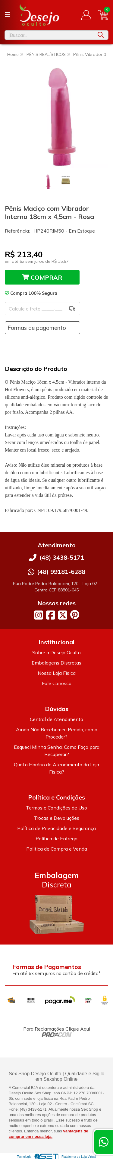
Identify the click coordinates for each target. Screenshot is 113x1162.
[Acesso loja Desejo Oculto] (86, 15)
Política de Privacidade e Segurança (56, 828)
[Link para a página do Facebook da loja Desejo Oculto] (50, 615)
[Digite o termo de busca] (49, 35)
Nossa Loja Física (57, 673)
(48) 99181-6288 (61, 571)
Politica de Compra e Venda (56, 849)
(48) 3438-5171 (61, 557)
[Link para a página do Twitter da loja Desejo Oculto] (62, 615)
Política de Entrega (56, 838)
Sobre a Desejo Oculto (56, 652)
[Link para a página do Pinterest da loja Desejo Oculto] (74, 614)
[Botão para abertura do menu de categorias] (8, 14)
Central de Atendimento (56, 719)
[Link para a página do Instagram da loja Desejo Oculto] (38, 615)
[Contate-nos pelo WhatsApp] (103, 1142)
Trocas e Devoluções (56, 818)
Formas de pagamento (37, 327)
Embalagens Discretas (56, 663)
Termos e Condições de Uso (56, 808)
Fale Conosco (56, 683)
